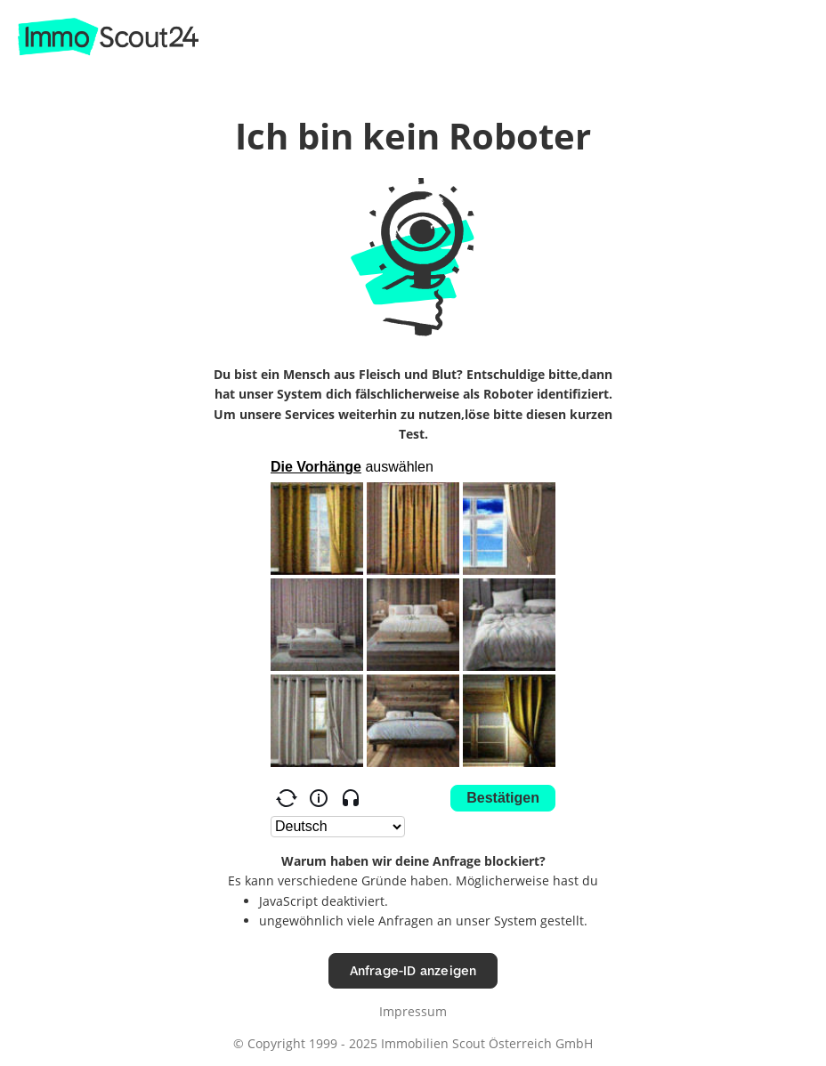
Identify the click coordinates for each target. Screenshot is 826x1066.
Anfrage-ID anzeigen (413, 970)
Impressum (413, 1011)
